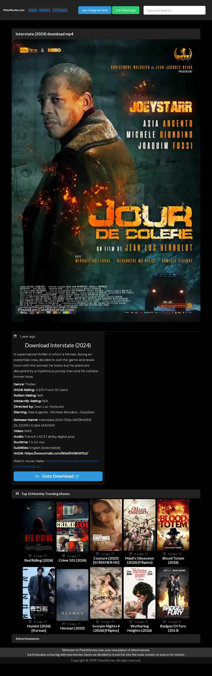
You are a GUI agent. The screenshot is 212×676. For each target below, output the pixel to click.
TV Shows (60, 10)
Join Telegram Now (95, 10)
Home (33, 10)
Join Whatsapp (126, 10)
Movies (45, 10)
